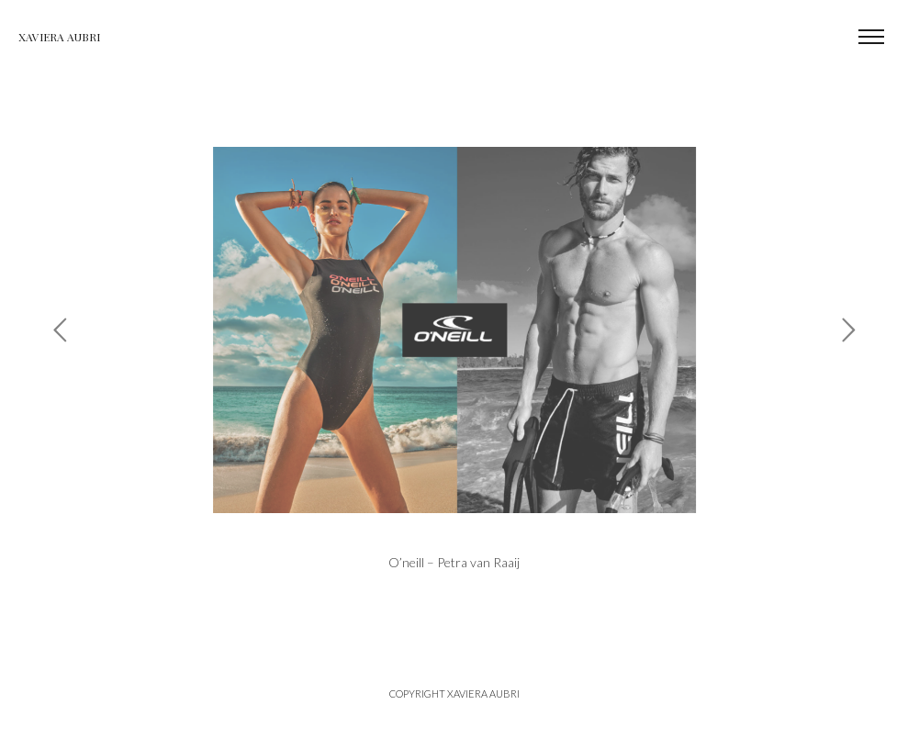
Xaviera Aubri (59, 36)
